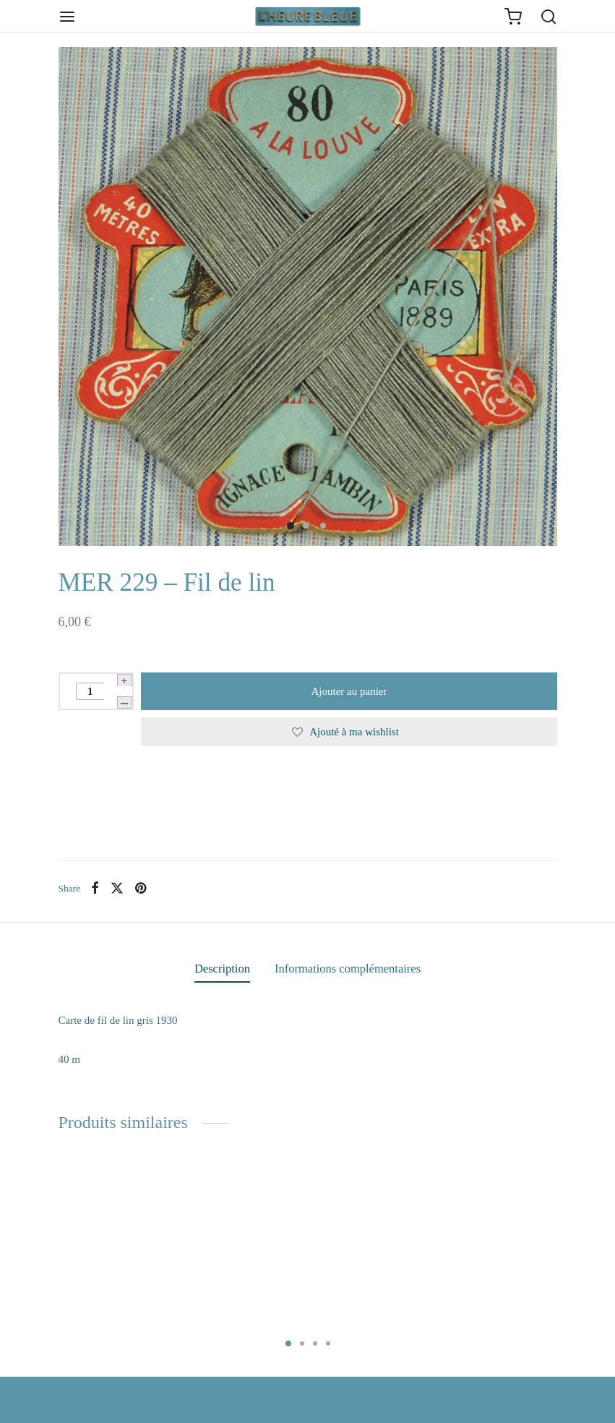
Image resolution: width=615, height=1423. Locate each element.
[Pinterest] (140, 888)
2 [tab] (302, 1343)
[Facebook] (95, 888)
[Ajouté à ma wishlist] (349, 731)
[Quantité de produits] (90, 691)
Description (222, 968)
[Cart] (513, 16)
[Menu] (67, 17)
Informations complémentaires (348, 968)
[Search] (548, 16)
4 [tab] (328, 1343)
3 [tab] (315, 1343)
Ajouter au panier (349, 691)
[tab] (222, 969)
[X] (117, 888)
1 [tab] (288, 1343)
